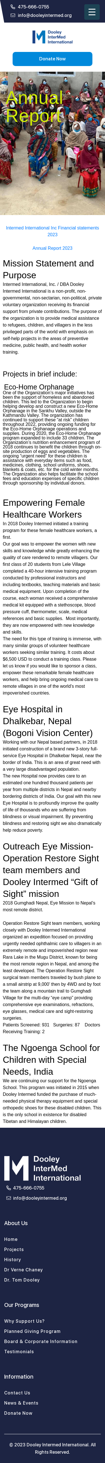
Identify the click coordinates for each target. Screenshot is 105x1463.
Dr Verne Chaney (23, 1270)
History (12, 1259)
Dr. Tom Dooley (22, 1280)
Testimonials (19, 1351)
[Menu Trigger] (92, 12)
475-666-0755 (30, 7)
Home (11, 1239)
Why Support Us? (24, 1321)
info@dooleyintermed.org (41, 15)
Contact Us (17, 1393)
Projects (14, 1249)
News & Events (21, 1403)
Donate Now (52, 59)
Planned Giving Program (32, 1331)
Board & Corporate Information (41, 1341)
